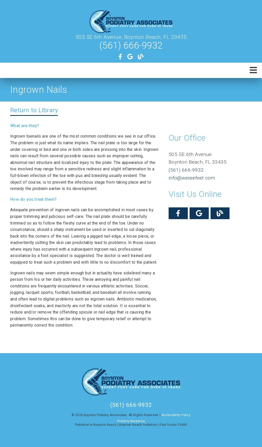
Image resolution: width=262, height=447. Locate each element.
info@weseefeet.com (192, 178)
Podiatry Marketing (131, 421)
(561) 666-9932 (131, 45)
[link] (131, 22)
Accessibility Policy (175, 415)
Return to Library (34, 110)
